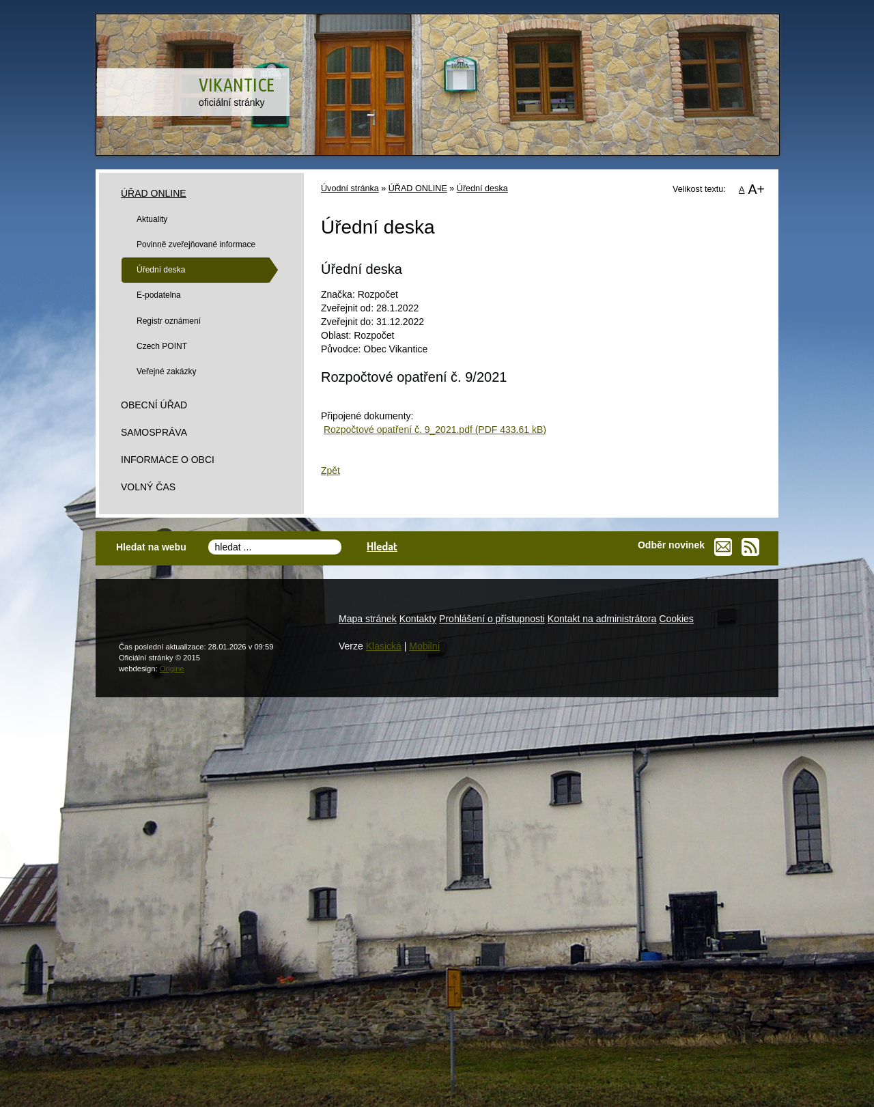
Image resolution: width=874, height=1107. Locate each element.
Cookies (676, 618)
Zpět (330, 470)
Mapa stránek (368, 618)
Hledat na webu (151, 547)
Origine (172, 668)
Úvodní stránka (350, 188)
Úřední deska (482, 188)
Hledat (382, 546)
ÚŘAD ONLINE (418, 188)
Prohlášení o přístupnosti (492, 618)
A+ (756, 189)
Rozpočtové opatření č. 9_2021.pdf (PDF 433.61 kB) (435, 429)
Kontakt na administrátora (602, 618)
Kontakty (417, 618)
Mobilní (424, 646)
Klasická (383, 646)
